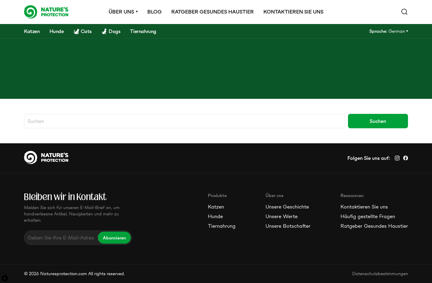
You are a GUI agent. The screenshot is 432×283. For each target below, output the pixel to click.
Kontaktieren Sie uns (293, 11)
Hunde (215, 216)
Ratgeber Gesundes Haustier (212, 11)
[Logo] (46, 11)
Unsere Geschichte (287, 206)
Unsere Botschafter (288, 226)
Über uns (121, 11)
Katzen (216, 206)
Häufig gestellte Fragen (367, 216)
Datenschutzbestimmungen (380, 273)
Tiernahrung (222, 226)
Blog (154, 11)
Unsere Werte (282, 216)
